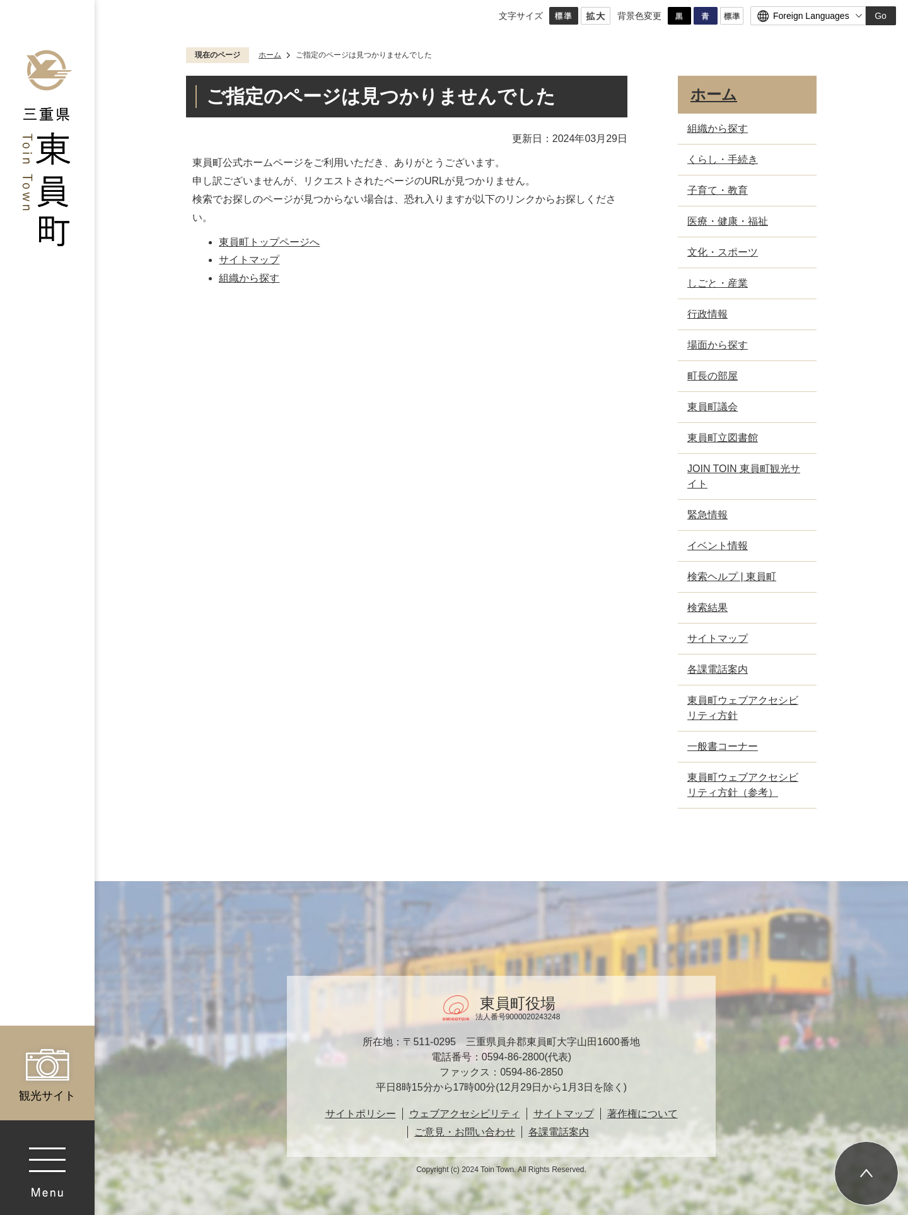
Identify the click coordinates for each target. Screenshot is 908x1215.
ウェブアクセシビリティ (464, 1113)
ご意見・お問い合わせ (464, 1132)
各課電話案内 (558, 1132)
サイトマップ (249, 259)
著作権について (642, 1113)
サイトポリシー (360, 1113)
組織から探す (249, 278)
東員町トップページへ (269, 242)
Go (881, 16)
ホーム (270, 54)
